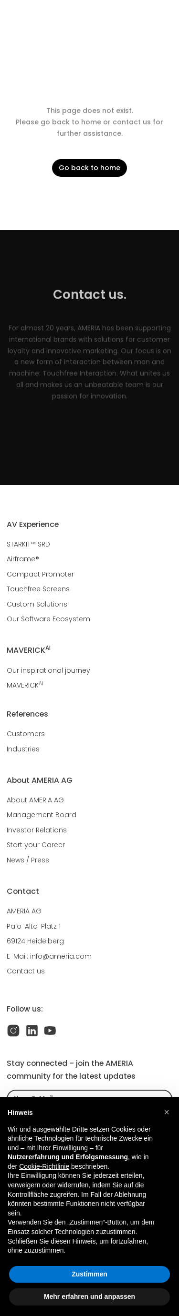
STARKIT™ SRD (28, 544)
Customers (26, 734)
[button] (166, 1112)
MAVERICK (25, 685)
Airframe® (23, 559)
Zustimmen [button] (89, 1274)
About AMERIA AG (35, 800)
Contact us (26, 971)
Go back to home (89, 167)
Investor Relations (37, 830)
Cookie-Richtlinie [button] (44, 1166)
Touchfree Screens (38, 589)
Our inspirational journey (48, 670)
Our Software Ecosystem (48, 619)
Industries (23, 749)
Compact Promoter (40, 574)
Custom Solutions (37, 604)
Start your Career (36, 845)
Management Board (41, 815)
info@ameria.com (61, 956)
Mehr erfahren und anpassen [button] (89, 1296)
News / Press (28, 860)
